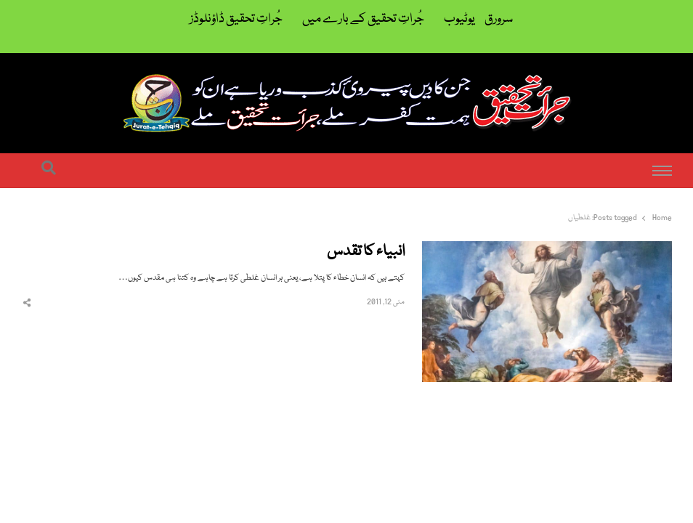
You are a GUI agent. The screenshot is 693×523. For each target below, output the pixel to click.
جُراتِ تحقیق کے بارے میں (363, 19)
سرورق (499, 19)
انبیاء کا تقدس (366, 252)
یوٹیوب (459, 19)
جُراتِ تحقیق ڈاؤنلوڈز (236, 19)
